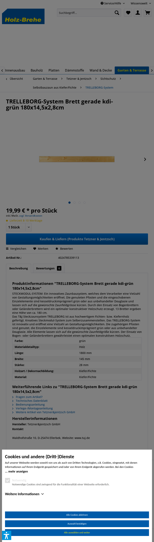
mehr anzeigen (18, 471)
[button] (6, 535)
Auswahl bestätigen (77, 523)
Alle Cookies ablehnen (77, 514)
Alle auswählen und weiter (77, 532)
